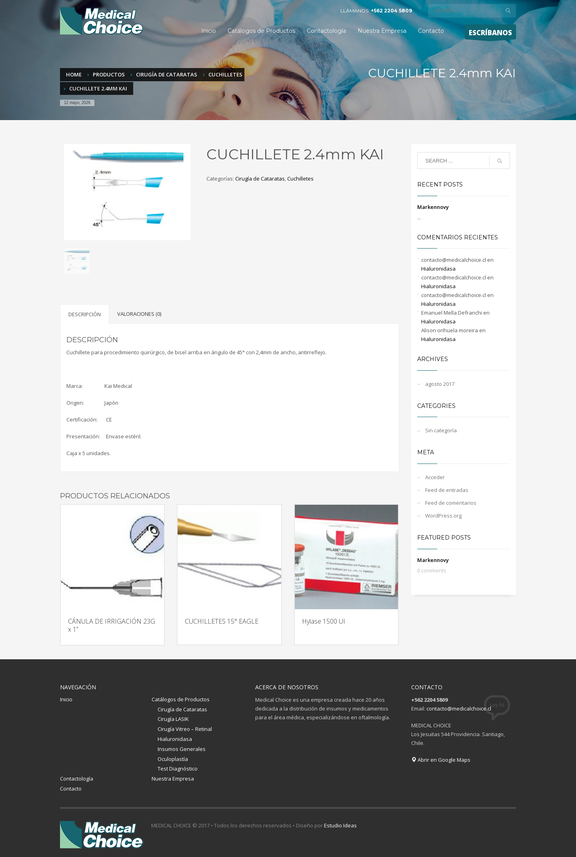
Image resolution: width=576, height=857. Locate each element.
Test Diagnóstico (178, 768)
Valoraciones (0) (139, 313)
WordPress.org (443, 515)
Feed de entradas (446, 490)
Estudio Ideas (340, 825)
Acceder (435, 477)
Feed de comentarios (450, 502)
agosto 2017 (439, 383)
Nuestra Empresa (173, 778)
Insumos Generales (182, 749)
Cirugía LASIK (173, 719)
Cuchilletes (300, 178)
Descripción (84, 314)
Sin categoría (441, 430)
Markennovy (433, 207)
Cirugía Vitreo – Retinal (185, 729)
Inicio (66, 699)
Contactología (76, 778)
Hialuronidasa (438, 268)
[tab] (84, 314)
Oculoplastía (173, 759)
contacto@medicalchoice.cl (458, 708)
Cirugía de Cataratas (260, 178)
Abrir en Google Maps (440, 759)
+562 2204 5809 (391, 11)
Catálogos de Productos (181, 699)
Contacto (71, 788)
